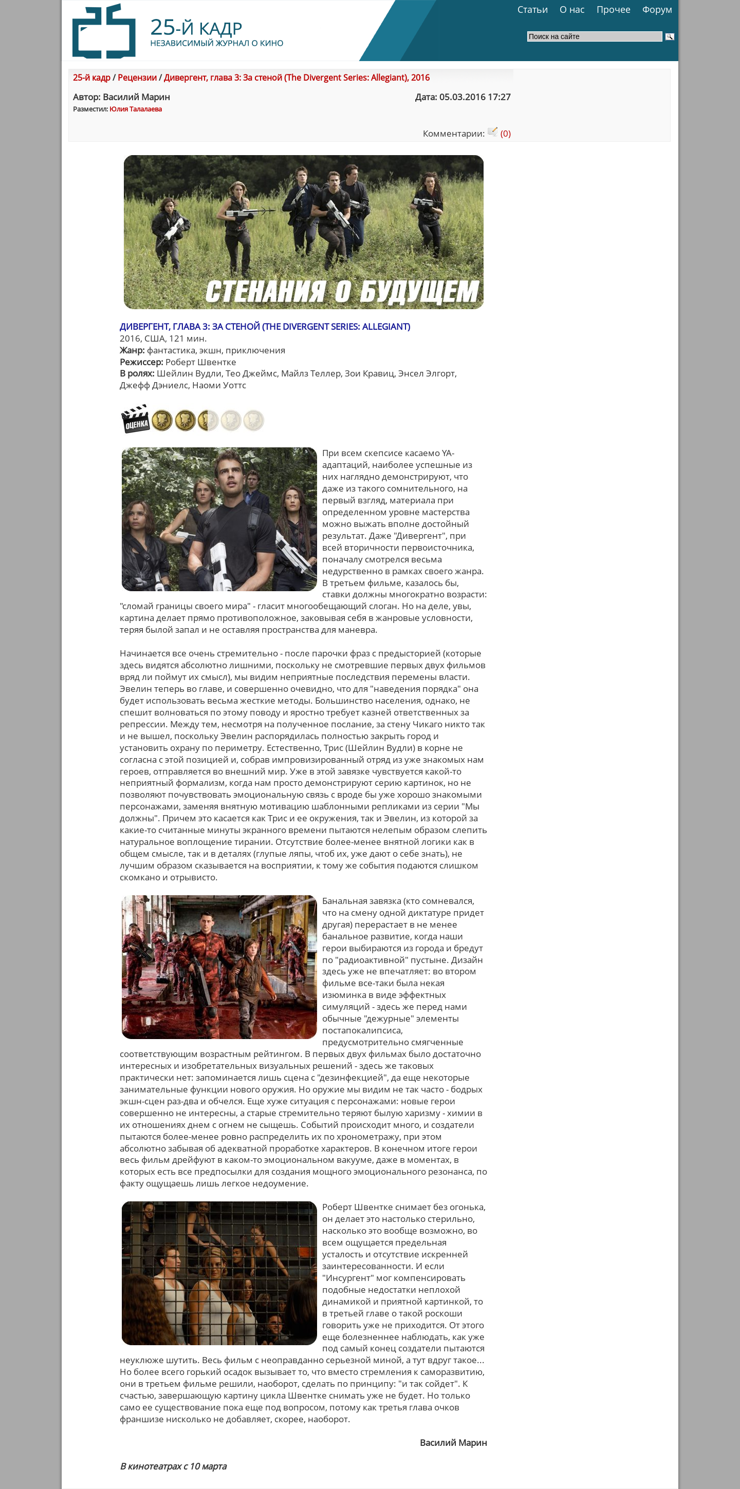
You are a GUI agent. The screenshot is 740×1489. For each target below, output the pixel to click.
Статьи (532, 9)
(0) (499, 133)
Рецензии (137, 77)
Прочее (614, 9)
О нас (572, 9)
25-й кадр (91, 77)
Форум (657, 9)
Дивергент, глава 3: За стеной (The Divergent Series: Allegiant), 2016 (297, 77)
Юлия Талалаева (135, 109)
